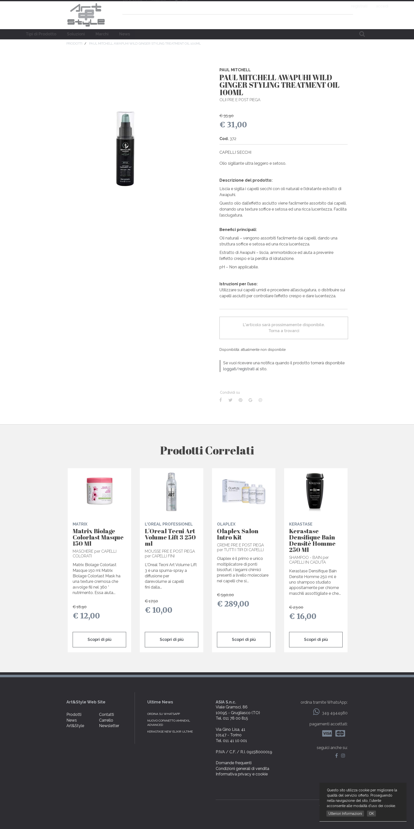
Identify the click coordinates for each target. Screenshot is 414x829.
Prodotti (73, 714)
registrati (324, 6)
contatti (159, 6)
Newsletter (109, 725)
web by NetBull (333, 806)
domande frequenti (314, 20)
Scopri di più (99, 639)
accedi (347, 6)
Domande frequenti (234, 762)
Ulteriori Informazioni (345, 814)
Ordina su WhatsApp (163, 714)
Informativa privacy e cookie (242, 774)
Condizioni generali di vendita (242, 768)
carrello (346, 20)
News (221, 34)
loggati (229, 369)
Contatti (106, 714)
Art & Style (86, 15)
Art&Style (75, 725)
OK (371, 814)
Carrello (106, 720)
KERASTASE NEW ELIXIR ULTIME (170, 731)
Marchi (198, 34)
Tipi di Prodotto (137, 34)
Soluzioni (172, 34)
